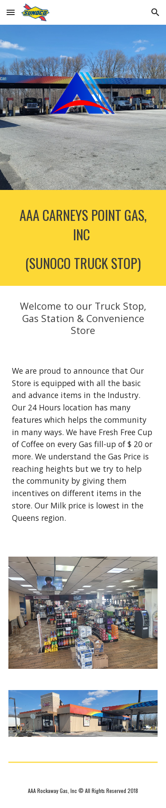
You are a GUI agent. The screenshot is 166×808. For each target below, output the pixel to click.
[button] (10, 12)
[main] (83, 238)
